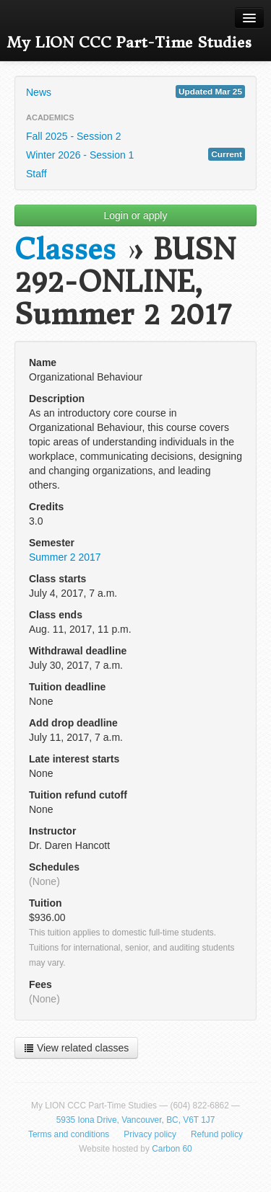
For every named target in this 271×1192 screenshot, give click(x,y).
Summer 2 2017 (65, 557)
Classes (65, 249)
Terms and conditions (68, 1134)
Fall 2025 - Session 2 (73, 136)
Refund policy (217, 1134)
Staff (36, 173)
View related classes (76, 1048)
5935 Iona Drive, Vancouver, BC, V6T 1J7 (135, 1120)
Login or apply (136, 215)
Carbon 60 (172, 1149)
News (135, 91)
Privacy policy (150, 1134)
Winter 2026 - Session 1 (135, 154)
